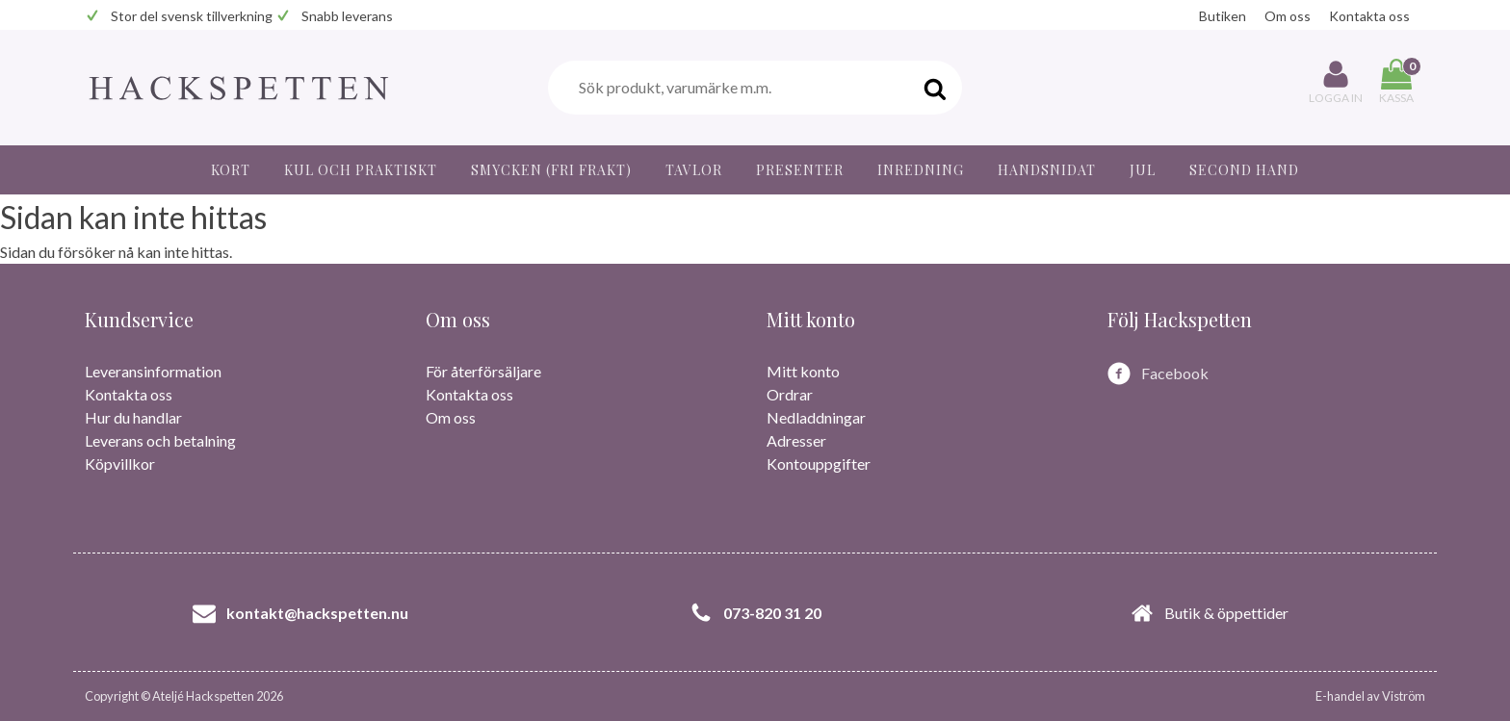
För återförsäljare (483, 371)
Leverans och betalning (160, 440)
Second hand (1244, 170)
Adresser (796, 440)
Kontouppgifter (819, 463)
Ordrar (790, 394)
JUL (1143, 170)
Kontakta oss (1369, 16)
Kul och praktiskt (360, 170)
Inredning (920, 170)
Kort (230, 170)
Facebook (1175, 373)
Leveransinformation (153, 371)
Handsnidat (1047, 170)
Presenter (800, 170)
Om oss (1287, 16)
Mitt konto (803, 371)
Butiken (1222, 16)
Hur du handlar (133, 417)
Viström (1403, 696)
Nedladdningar (816, 417)
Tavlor (693, 170)
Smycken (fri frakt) (551, 170)
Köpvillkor (120, 463)
